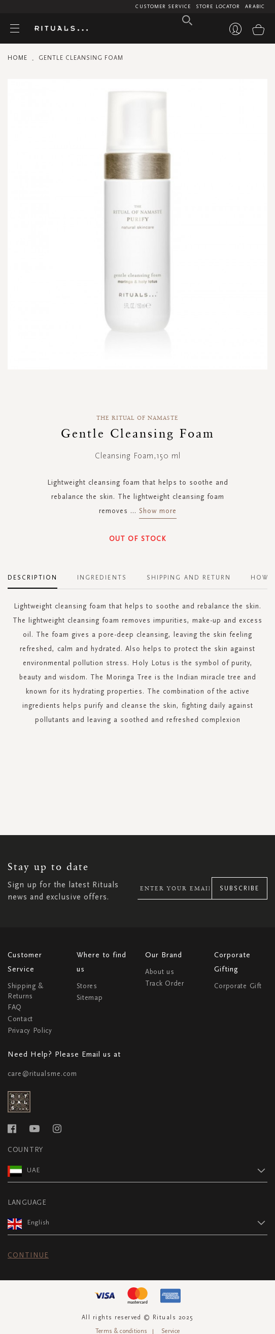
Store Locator (218, 7)
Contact (20, 1019)
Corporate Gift (238, 986)
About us (160, 971)
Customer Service (163, 7)
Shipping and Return (189, 577)
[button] (147, 1170)
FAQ (15, 1007)
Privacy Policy (30, 1030)
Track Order (164, 983)
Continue (28, 1255)
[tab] (37, 574)
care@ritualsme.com (42, 1073)
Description (32, 577)
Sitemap (90, 997)
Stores (87, 986)
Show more (158, 511)
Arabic (255, 7)
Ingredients (102, 577)
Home (17, 57)
